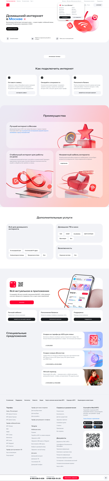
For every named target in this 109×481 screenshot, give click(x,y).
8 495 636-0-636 (37, 479)
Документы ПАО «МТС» (63, 441)
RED (7, 429)
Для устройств (35, 416)
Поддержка (19, 400)
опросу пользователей (23, 132)
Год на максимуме (11, 452)
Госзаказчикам (25, 1)
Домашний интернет (37, 456)
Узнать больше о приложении (91, 419)
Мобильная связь (36, 429)
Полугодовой (9, 455)
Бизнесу (19, 1)
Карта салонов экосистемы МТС (54, 400)
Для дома (34, 453)
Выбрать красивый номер (38, 447)
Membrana (9, 437)
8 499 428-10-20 (54, 479)
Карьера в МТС (71, 400)
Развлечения (60, 411)
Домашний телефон (36, 464)
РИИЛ (7, 432)
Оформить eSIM (35, 438)
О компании (9, 400)
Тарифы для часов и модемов (39, 408)
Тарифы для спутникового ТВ (14, 450)
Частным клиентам (10, 1)
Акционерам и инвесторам (85, 400)
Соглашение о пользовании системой (67, 460)
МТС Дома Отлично (11, 414)
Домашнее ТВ (35, 459)
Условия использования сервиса (65, 463)
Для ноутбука (35, 413)
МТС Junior (9, 440)
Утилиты (59, 425)
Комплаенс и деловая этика (64, 452)
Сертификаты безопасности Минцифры (64, 445)
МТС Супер (9, 435)
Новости (34, 400)
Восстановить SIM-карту (38, 444)
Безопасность (60, 414)
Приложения (60, 428)
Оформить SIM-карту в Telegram (40, 441)
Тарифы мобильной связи (13, 423)
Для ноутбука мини (36, 410)
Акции (41, 400)
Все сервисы (60, 431)
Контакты (27, 400)
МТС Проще (9, 426)
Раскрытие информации (63, 455)
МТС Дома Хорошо (11, 417)
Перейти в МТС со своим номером (40, 435)
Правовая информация (63, 449)
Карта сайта (60, 466)
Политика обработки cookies (64, 458)
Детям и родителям (62, 417)
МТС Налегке (9, 446)
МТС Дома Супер (11, 420)
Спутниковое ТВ (35, 462)
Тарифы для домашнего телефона (40, 420)
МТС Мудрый (9, 443)
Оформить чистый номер (38, 450)
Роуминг (33, 432)
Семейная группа (61, 423)
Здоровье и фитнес (62, 420)
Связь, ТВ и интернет (12, 411)
